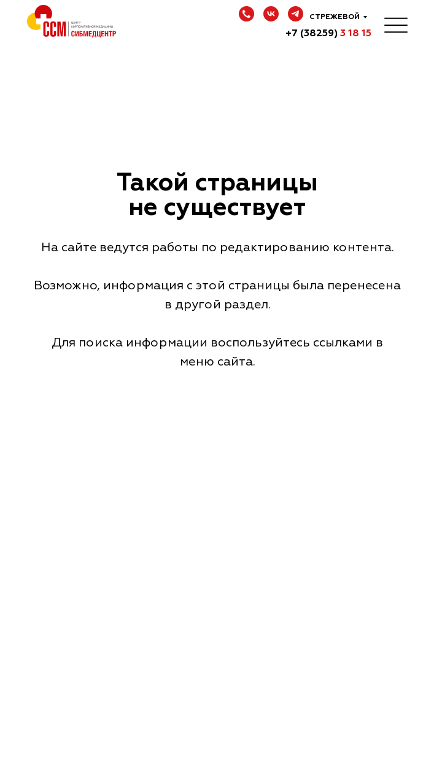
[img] (396, 24)
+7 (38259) (328, 33)
